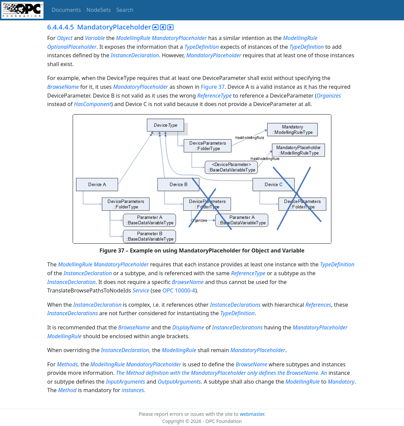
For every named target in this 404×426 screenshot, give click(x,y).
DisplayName (188, 327)
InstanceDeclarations (235, 304)
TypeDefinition (201, 46)
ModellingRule (133, 38)
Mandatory (341, 381)
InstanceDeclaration (135, 55)
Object (64, 38)
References (318, 304)
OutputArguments (179, 381)
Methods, (68, 364)
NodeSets (99, 10)
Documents (66, 10)
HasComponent (92, 104)
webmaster (252, 414)
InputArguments (125, 381)
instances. (133, 390)
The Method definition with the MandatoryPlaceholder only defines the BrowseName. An (221, 373)
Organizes (329, 95)
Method (67, 390)
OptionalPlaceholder (71, 46)
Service (140, 290)
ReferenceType (214, 95)
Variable (95, 38)
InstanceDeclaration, (126, 350)
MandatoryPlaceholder (179, 38)
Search (125, 10)
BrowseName (63, 86)
